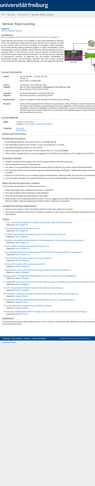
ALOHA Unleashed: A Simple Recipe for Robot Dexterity (28, 306)
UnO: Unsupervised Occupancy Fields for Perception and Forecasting (33, 288)
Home (3, 14)
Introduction (29, 122)
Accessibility (17, 338)
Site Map (6, 338)
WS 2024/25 (23, 15)
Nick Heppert (51, 37)
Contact (27, 338)
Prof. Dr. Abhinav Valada (10, 31)
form (52, 151)
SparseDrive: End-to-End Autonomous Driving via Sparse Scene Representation (37, 270)
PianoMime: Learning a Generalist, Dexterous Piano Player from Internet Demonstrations (41, 294)
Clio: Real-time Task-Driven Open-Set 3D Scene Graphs (28, 258)
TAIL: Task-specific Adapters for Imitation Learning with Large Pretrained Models (38, 222)
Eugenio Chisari (38, 37)
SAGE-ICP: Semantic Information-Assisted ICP (24, 264)
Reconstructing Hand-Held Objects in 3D (22, 228)
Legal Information (39, 338)
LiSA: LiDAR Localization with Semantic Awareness (26, 246)
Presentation (21, 130)
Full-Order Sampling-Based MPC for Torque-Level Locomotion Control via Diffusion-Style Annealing (45, 312)
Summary (20, 128)
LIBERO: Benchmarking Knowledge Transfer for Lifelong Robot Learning (34, 234)
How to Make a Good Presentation (38, 124)
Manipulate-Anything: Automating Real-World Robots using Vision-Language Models (39, 300)
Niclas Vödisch (23, 37)
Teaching (11, 15)
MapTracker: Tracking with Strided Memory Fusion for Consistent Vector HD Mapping (40, 276)
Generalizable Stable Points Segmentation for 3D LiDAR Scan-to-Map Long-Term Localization (43, 252)
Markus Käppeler (8, 37)
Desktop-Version (9, 342)
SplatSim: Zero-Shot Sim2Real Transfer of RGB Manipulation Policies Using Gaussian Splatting (44, 240)
